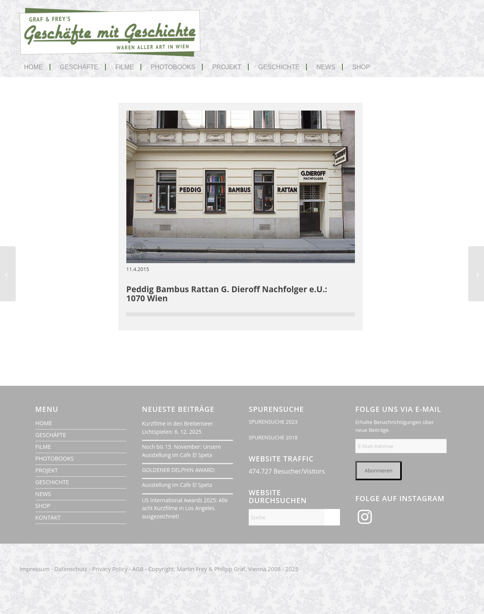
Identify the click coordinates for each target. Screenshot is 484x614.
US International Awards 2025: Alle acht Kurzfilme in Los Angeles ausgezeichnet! (185, 508)
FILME (43, 446)
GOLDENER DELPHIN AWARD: (179, 470)
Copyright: (161, 569)
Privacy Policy (109, 569)
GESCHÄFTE (50, 435)
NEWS (43, 494)
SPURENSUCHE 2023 (273, 421)
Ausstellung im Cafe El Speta (177, 485)
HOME (43, 423)
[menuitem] (37, 67)
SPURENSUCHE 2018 (273, 437)
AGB (138, 569)
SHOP (42, 505)
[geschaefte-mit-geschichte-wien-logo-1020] (110, 38)
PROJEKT (46, 470)
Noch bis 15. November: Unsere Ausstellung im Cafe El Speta (181, 450)
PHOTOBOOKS (54, 458)
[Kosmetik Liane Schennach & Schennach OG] (476, 273)
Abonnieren (378, 470)
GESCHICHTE (52, 482)
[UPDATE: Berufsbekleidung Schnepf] (8, 273)
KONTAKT (48, 517)
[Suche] (294, 517)
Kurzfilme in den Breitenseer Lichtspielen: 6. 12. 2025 (177, 427)
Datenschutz (70, 569)
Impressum (35, 569)
